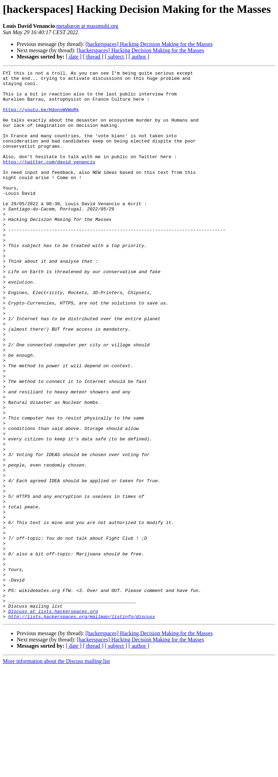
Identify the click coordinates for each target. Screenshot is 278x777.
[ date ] (74, 57)
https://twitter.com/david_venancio (49, 180)
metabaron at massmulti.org (87, 26)
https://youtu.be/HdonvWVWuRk (41, 118)
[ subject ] (116, 57)
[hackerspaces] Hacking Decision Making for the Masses (149, 44)
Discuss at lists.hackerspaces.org (53, 720)
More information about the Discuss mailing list (56, 771)
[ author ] (139, 57)
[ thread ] (93, 57)
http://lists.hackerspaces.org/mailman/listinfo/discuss (81, 726)
